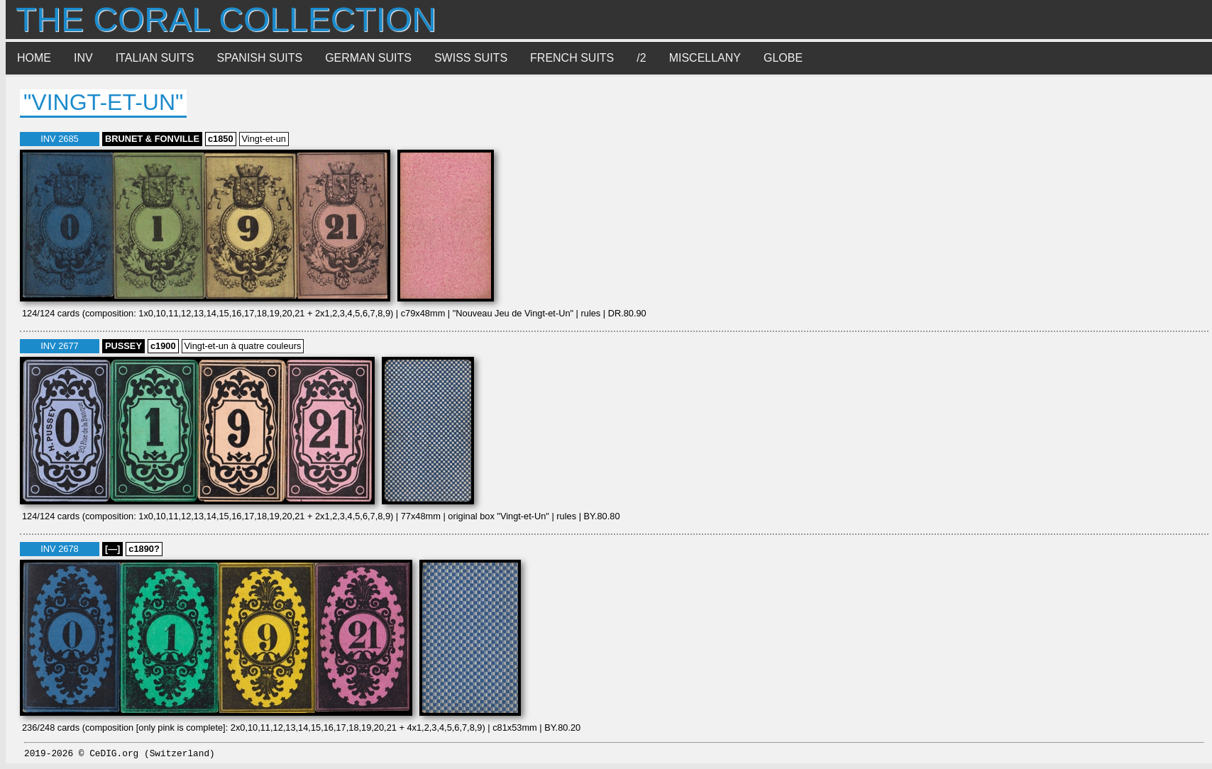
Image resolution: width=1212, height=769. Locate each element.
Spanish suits (260, 58)
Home (34, 58)
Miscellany (705, 58)
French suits (572, 58)
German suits (368, 58)
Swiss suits (470, 58)
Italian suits (155, 58)
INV (83, 58)
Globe (783, 58)
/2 (641, 58)
